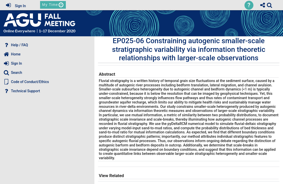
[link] (269, 5)
